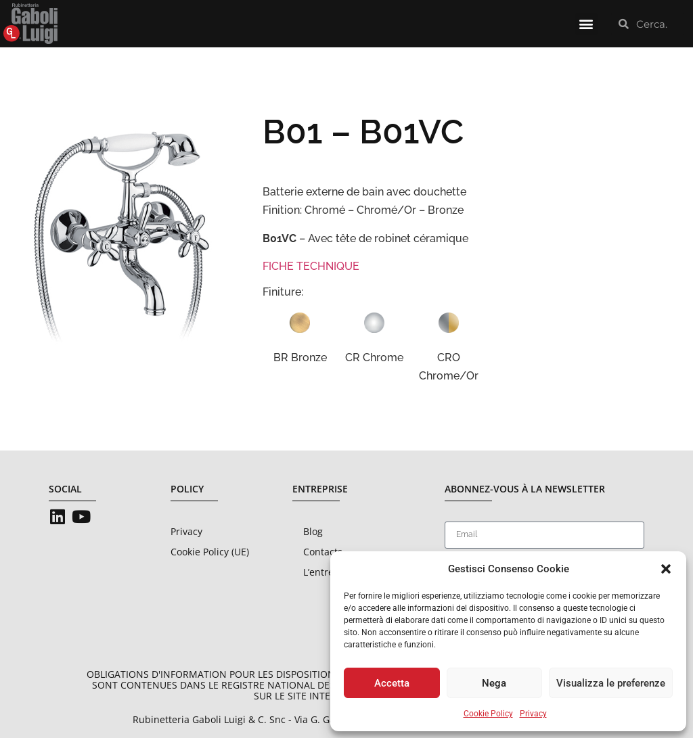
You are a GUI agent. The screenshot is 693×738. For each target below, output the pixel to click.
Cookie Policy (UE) (210, 551)
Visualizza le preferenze (610, 683)
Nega (494, 683)
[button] (666, 569)
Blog (313, 531)
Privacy (533, 713)
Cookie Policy (488, 713)
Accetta (391, 683)
